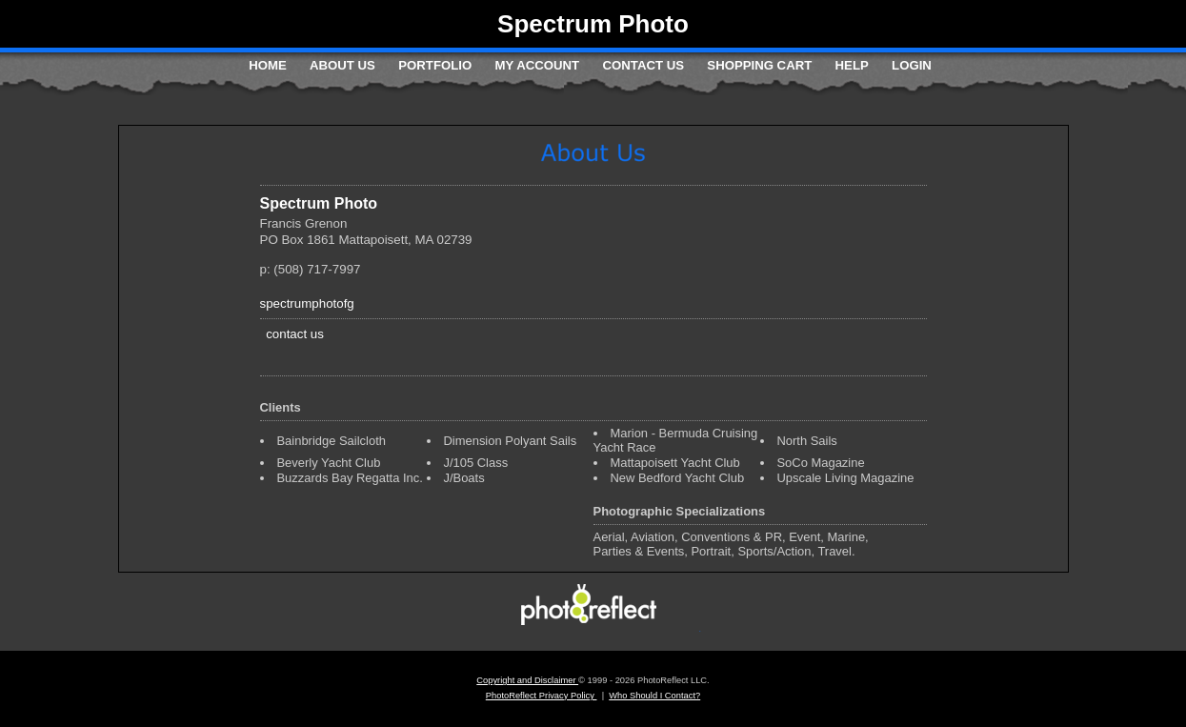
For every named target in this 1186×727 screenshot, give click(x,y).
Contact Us (643, 65)
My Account (537, 65)
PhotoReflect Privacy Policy (541, 695)
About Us (342, 65)
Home (268, 65)
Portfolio (435, 65)
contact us (295, 334)
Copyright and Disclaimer (527, 680)
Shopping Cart (759, 65)
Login (912, 65)
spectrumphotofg (307, 303)
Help (852, 65)
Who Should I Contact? (654, 695)
